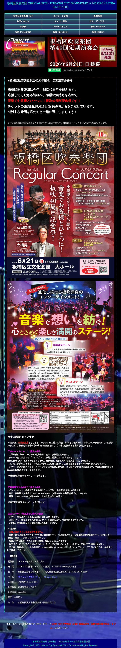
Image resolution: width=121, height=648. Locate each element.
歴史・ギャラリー (97, 21)
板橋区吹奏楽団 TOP (23, 16)
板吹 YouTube (98, 26)
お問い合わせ (23, 21)
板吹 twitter (98, 32)
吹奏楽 (23, 26)
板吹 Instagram (23, 32)
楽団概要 (98, 16)
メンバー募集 (60, 21)
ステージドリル (60, 26)
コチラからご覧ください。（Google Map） (38, 577)
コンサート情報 (60, 16)
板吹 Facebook (60, 32)
